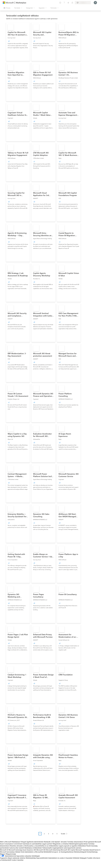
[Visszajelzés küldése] (60, 2)
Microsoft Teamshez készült (85, 850)
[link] (18, 42)
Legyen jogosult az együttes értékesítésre (72, 846)
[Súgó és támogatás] (64, 2)
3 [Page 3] (48, 834)
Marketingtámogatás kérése (78, 844)
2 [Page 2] (44, 834)
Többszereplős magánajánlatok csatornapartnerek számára (61, 848)
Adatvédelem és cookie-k (56, 858)
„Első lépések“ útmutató (59, 842)
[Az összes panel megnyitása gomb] (7, 8)
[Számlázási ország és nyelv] (83, 2)
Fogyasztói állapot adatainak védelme (12, 858)
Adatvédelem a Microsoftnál (34, 852)
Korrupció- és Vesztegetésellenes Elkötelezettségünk (68, 852)
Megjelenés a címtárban (61, 844)
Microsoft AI (4, 850)
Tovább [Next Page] (63, 834)
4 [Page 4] (52, 834)
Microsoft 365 (41, 850)
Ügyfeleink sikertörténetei (34, 842)
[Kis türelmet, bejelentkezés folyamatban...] (95, 2)
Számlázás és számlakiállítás (32, 844)
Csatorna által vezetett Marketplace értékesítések (25, 848)
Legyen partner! (47, 844)
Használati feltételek (72, 858)
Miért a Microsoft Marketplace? (10, 842)
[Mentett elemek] (68, 2)
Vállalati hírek (19, 852)
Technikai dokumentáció (75, 842)
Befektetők (47, 852)
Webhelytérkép (31, 858)
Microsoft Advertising (53, 850)
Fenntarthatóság (92, 852)
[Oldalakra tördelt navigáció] (53, 835)
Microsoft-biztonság (15, 850)
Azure (24, 850)
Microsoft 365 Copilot (68, 850)
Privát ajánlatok (89, 842)
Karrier (96, 850)
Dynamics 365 (31, 850)
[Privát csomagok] (72, 2)
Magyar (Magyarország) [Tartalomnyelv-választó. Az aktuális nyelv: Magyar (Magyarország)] (8, 854)
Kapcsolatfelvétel (42, 858)
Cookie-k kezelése (17, 860)
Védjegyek (83, 858)
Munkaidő (47, 842)
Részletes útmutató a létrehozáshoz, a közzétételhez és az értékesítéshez (34, 846)
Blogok (23, 842)
